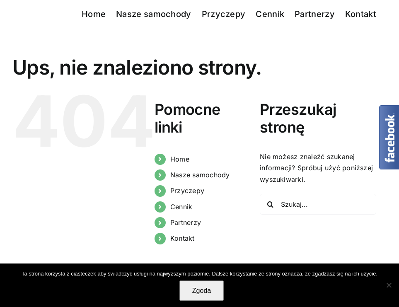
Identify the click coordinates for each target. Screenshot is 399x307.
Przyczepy (187, 190)
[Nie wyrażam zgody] (388, 285)
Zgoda (201, 290)
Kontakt (182, 238)
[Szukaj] (270, 204)
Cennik (181, 207)
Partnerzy (185, 222)
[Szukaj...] (318, 204)
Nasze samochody (200, 175)
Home (179, 159)
